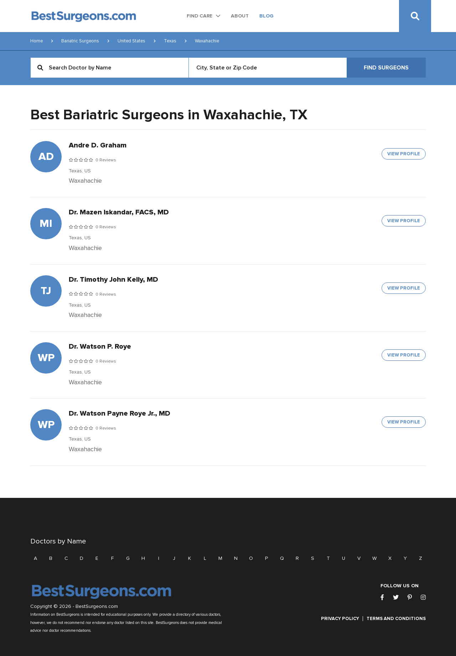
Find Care (199, 16)
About (240, 16)
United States (131, 41)
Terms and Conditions (396, 618)
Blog (266, 16)
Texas (170, 41)
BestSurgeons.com (97, 606)
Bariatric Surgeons (80, 41)
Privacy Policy (340, 618)
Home (36, 41)
